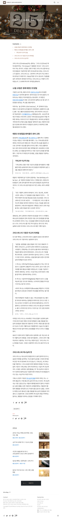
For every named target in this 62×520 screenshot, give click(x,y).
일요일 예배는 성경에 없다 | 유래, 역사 (23, 461)
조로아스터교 (35, 92)
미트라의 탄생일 (18, 100)
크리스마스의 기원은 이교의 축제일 (24, 56)
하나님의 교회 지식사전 (42, 506)
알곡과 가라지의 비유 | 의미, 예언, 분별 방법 (23, 471)
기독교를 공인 (22, 138)
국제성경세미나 (40, 508)
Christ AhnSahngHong (14, 2)
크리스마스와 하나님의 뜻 (21, 58)
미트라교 (15, 95)
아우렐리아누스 (27, 114)
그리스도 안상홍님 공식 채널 (44, 510)
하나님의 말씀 (30, 378)
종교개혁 (15, 438)
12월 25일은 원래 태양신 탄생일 (23, 47)
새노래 (38, 504)
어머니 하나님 (40, 501)
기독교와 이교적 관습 (22, 52)
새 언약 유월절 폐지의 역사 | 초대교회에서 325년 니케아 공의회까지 (23, 453)
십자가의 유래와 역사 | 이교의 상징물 (23, 442)
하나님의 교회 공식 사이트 (43, 499)
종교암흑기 (31, 16)
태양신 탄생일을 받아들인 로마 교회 (24, 50)
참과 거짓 (22, 463)
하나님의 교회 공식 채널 (43, 512)
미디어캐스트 (40, 503)
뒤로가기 (28, 483)
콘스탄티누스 (33, 138)
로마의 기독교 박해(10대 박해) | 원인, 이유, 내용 (23, 434)
